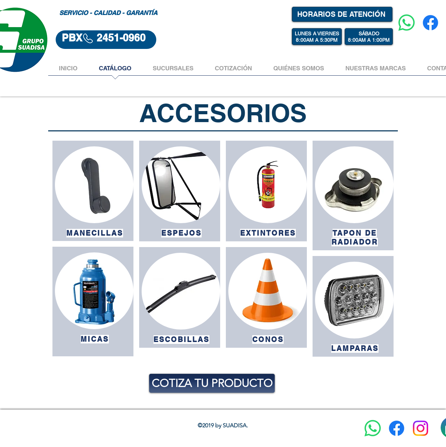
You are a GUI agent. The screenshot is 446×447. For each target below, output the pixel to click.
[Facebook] (430, 22)
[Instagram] (420, 428)
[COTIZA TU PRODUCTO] (212, 383)
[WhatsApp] (406, 22)
